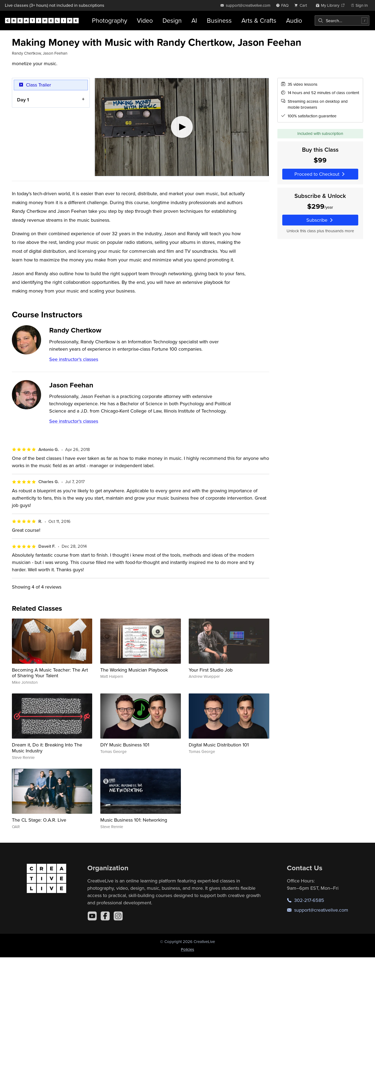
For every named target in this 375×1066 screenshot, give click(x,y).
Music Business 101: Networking (133, 819)
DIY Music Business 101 (124, 744)
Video (145, 20)
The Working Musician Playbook (134, 669)
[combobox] (342, 20)
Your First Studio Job (211, 669)
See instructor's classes (73, 359)
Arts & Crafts (258, 20)
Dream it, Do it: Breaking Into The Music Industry (47, 747)
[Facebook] (105, 916)
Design (172, 20)
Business (219, 20)
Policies (187, 949)
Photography (109, 20)
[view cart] (302, 5)
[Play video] (182, 127)
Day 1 (23, 99)
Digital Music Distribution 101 (219, 744)
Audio (294, 20)
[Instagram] (118, 916)
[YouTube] (92, 916)
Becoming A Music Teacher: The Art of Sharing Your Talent (50, 672)
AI (194, 20)
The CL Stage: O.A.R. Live (39, 819)
